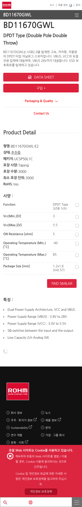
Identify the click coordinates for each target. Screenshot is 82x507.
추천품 (16, 152)
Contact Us (41, 113)
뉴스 (52, 5)
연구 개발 (16, 435)
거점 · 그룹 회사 (54, 435)
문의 (78, 5)
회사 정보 (16, 413)
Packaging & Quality (41, 101)
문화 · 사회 (17, 442)
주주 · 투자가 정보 (22, 420)
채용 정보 (63, 5)
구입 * (41, 88)
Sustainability (19, 427)
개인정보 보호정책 (41, 491)
